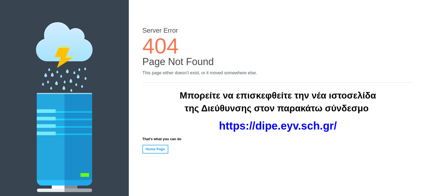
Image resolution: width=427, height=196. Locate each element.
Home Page (155, 149)
